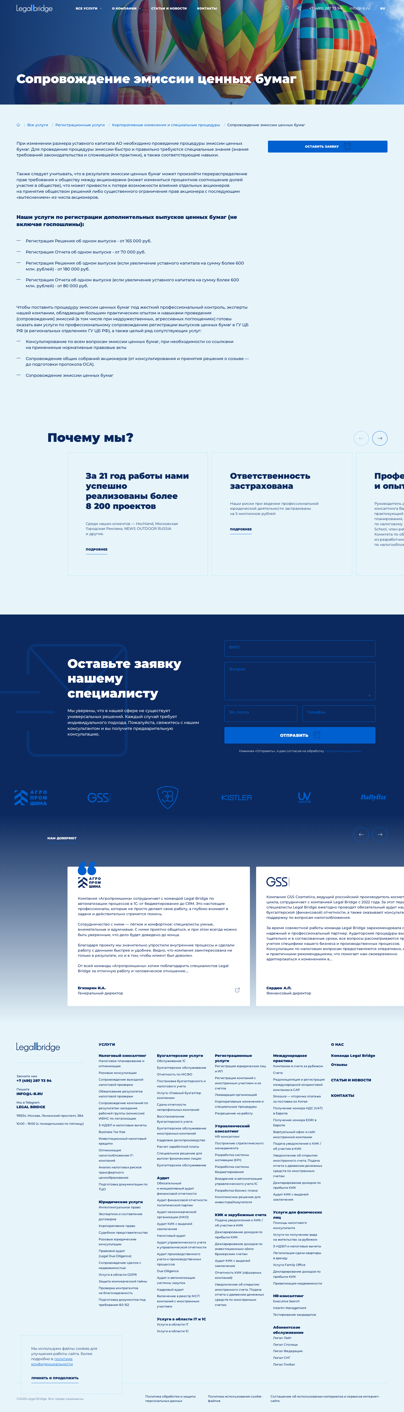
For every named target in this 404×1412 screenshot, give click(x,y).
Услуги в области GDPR (118, 1275)
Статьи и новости (169, 8)
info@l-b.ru (360, 8)
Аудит (163, 1178)
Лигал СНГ (281, 1358)
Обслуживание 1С (171, 1061)
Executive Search (286, 1301)
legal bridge (30, 1107)
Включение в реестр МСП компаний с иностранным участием (178, 1301)
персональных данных (343, 751)
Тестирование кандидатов (294, 1315)
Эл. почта (239, 712)
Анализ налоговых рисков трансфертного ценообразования (120, 1172)
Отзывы (339, 1064)
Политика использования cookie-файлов (235, 1398)
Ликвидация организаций (236, 1095)
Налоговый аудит (171, 1236)
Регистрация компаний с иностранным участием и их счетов (238, 1083)
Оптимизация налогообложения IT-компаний (116, 1155)
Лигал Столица (285, 1344)
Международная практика (290, 1058)
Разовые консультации (118, 1073)
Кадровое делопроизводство (181, 1140)
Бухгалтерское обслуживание (181, 1068)
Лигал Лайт (282, 1338)
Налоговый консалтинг (122, 1055)
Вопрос (237, 669)
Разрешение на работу (234, 1113)
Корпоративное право (117, 1226)
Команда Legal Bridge (353, 1055)
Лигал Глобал (284, 1364)
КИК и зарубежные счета (240, 1214)
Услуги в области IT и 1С (181, 1319)
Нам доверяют (62, 838)
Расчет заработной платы (178, 1146)
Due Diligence (168, 1271)
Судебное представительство (123, 1232)
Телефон (316, 712)
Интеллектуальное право (120, 1207)
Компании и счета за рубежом (298, 1066)
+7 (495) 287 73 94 (325, 8)
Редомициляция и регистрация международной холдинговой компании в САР (299, 1085)
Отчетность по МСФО (174, 1074)
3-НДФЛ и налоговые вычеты (123, 1125)
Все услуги (86, 8)
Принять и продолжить (55, 1378)
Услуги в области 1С (173, 1331)
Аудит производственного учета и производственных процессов (179, 1259)
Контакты (207, 8)
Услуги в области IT (172, 1324)
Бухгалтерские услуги (180, 1055)
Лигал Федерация (287, 1351)
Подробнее (96, 549)
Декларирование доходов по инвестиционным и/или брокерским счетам (239, 1249)
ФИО (234, 647)
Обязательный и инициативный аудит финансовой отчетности (177, 1188)
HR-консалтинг (227, 1136)
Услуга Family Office (289, 1265)
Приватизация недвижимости (297, 1283)
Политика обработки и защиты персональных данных (170, 1398)
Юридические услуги (121, 1202)
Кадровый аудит (170, 1289)
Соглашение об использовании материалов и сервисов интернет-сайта (325, 1398)
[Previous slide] (361, 834)
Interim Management (289, 1308)
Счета (278, 1073)
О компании (124, 8)
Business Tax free (112, 1132)
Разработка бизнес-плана (236, 1190)
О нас (337, 1044)
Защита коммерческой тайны (123, 1281)
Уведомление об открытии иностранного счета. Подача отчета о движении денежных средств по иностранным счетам (239, 1294)
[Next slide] (380, 438)
